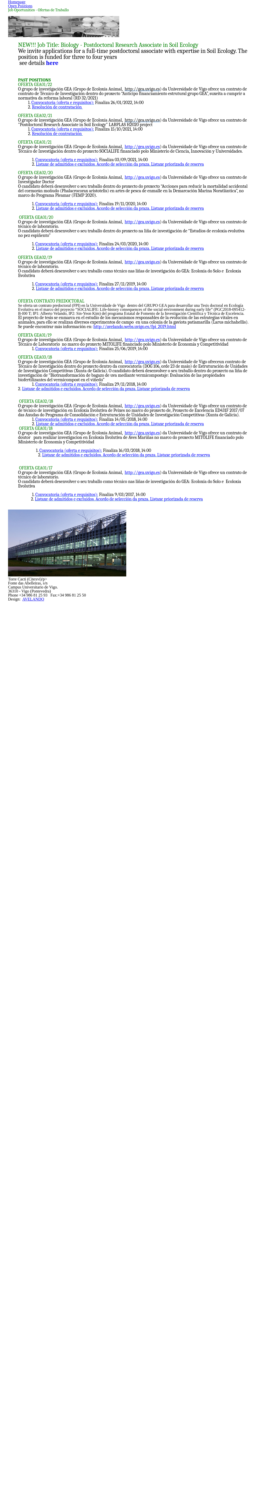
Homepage (106, 70)
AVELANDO (135, 1454)
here (55, 231)
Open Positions (145, 70)
